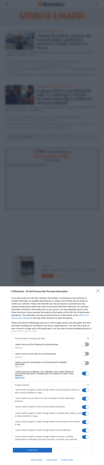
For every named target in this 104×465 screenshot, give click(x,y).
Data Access (52, 460)
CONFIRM (32, 450)
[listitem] (52, 338)
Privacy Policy (67, 460)
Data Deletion (36, 460)
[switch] (85, 344)
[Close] (98, 291)
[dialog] (52, 375)
